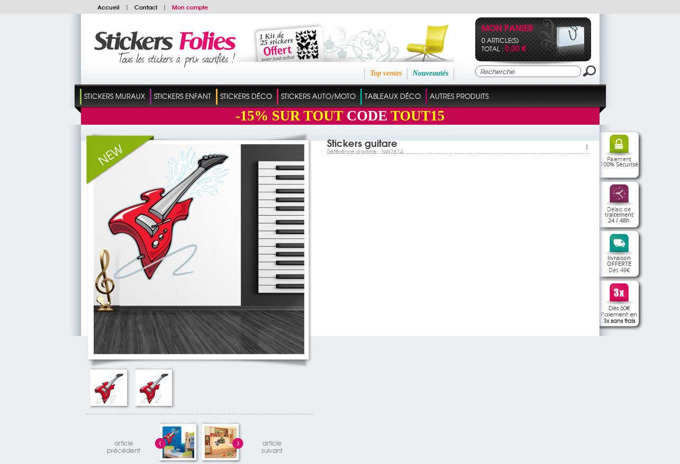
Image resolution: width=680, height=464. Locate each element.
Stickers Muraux (114, 96)
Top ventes (386, 73)
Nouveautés (431, 73)
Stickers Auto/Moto (318, 96)
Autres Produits (459, 96)
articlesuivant (272, 445)
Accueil (108, 7)
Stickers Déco (246, 96)
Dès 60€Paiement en (619, 313)
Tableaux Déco (393, 96)
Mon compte (190, 7)
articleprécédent (123, 445)
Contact (145, 7)
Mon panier (507, 29)
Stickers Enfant (182, 96)
